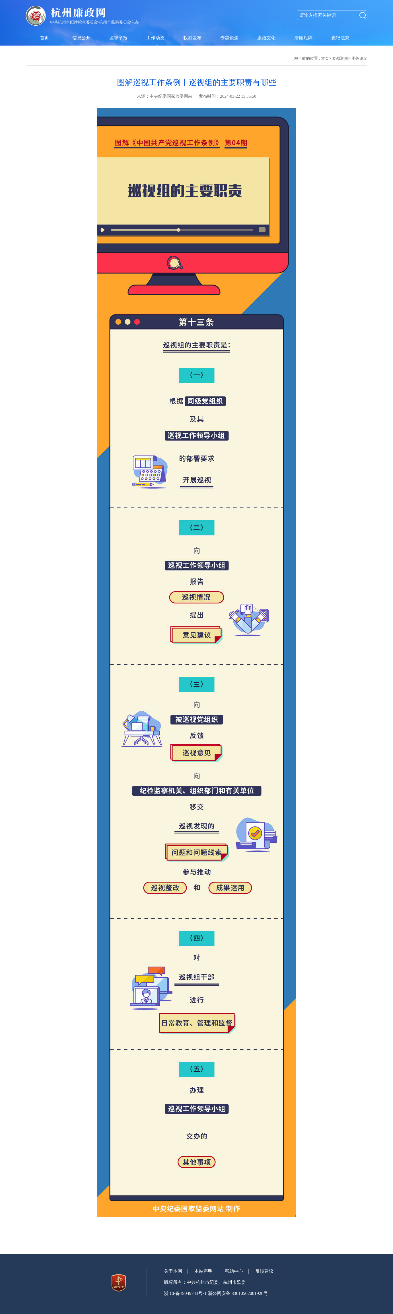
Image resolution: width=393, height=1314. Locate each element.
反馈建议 (264, 1271)
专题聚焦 (340, 58)
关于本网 (173, 1271)
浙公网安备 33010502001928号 (238, 1293)
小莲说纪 (359, 58)
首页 (325, 58)
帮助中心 (234, 1271)
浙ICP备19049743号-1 (185, 1293)
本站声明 (203, 1271)
